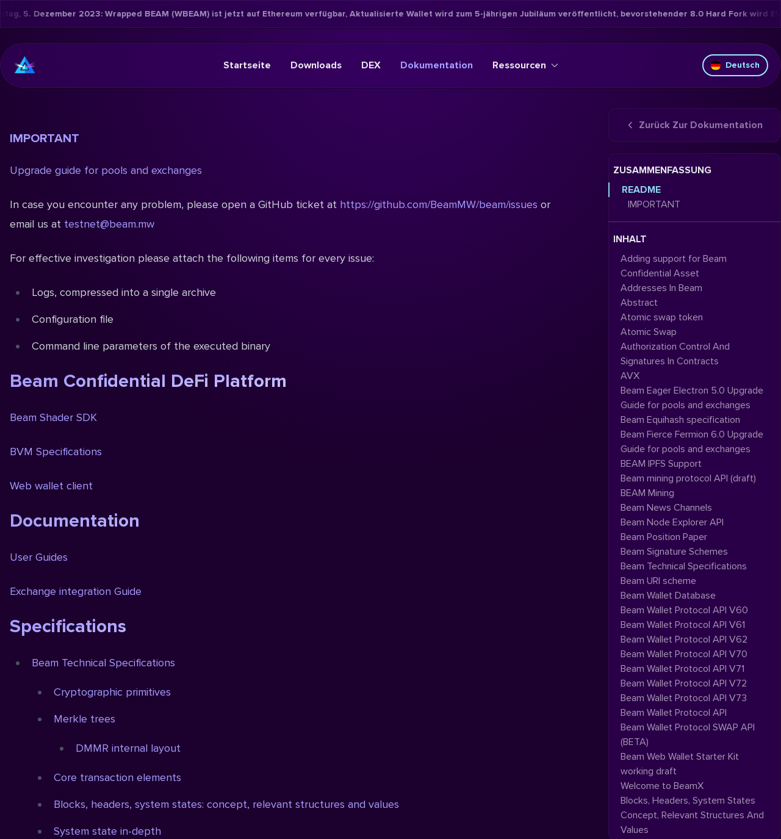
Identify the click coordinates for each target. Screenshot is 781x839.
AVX (630, 376)
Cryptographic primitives (112, 692)
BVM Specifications (56, 451)
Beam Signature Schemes (674, 552)
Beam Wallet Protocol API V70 (684, 654)
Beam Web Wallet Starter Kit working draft (680, 764)
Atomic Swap (649, 332)
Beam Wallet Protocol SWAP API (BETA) (688, 734)
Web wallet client (51, 485)
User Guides (39, 557)
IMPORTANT (44, 138)
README (641, 190)
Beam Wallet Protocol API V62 (684, 639)
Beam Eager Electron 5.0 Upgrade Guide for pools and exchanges (692, 397)
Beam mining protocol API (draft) (688, 478)
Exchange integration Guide (76, 591)
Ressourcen (525, 65)
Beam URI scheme (658, 581)
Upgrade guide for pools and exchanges (106, 170)
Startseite (247, 65)
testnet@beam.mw (109, 224)
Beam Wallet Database (668, 595)
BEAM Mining (647, 493)
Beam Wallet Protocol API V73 (684, 698)
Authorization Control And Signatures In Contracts (675, 353)
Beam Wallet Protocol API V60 (684, 610)
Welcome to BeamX (662, 786)
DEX (371, 65)
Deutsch (735, 65)
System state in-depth (107, 831)
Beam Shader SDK (53, 417)
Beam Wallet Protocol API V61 (683, 625)
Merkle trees (84, 719)
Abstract (639, 303)
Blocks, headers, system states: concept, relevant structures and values (226, 804)
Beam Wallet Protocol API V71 (682, 669)
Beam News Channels (666, 508)
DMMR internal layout (128, 748)
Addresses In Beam (661, 288)
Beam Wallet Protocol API (674, 713)
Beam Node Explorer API (672, 522)
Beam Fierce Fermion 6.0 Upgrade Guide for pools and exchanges (692, 441)
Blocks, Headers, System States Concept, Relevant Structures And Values (692, 815)
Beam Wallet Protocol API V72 (684, 683)
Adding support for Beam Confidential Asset (674, 266)
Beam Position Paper (664, 537)
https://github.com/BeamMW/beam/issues (439, 204)
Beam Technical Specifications (103, 662)
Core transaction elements (117, 777)
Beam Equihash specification (680, 420)
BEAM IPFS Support (661, 464)
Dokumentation (436, 65)
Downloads (316, 65)
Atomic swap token (662, 317)
